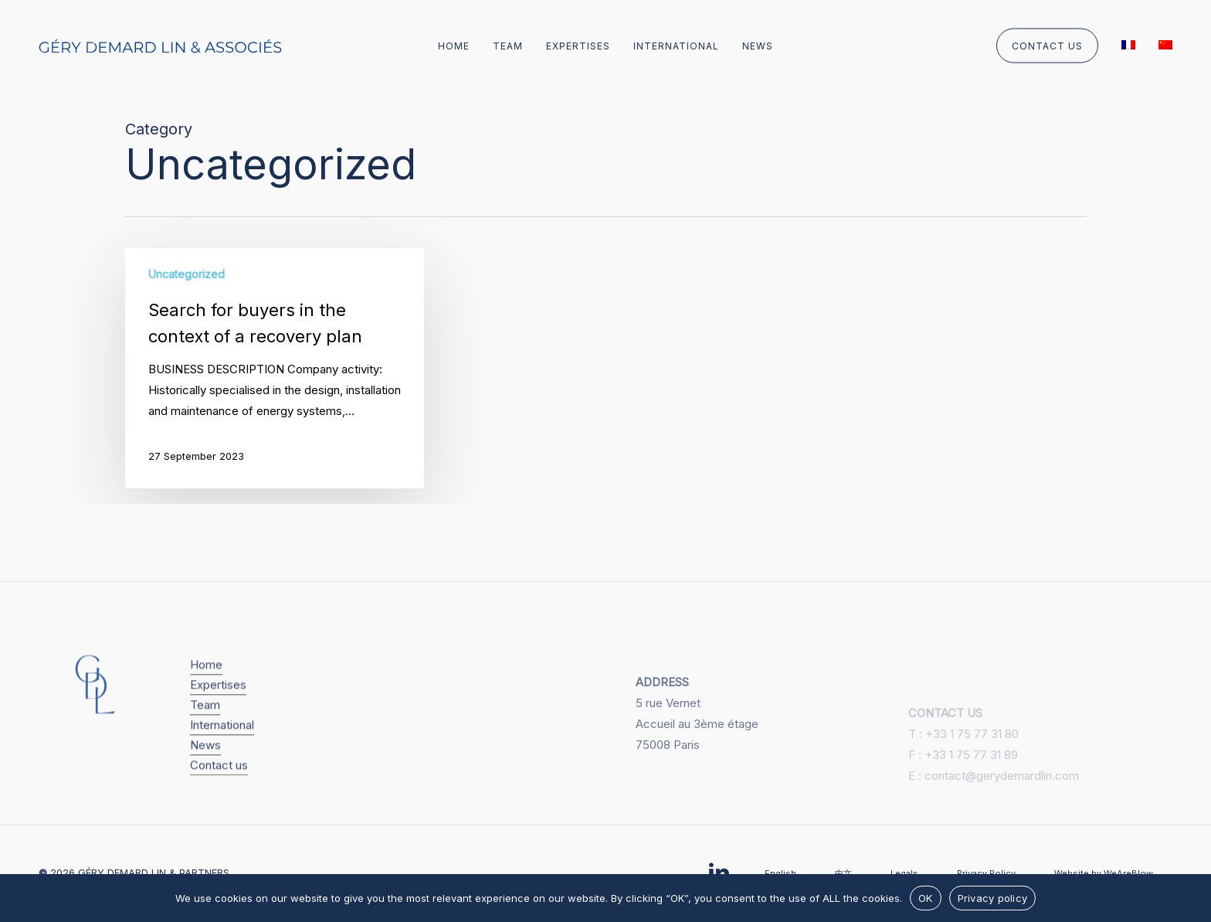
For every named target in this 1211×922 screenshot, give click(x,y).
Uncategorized (186, 274)
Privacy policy (993, 898)
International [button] (222, 744)
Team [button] (205, 724)
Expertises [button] (218, 704)
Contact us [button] (219, 784)
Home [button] (206, 684)
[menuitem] (1128, 46)
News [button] (205, 764)
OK (925, 898)
